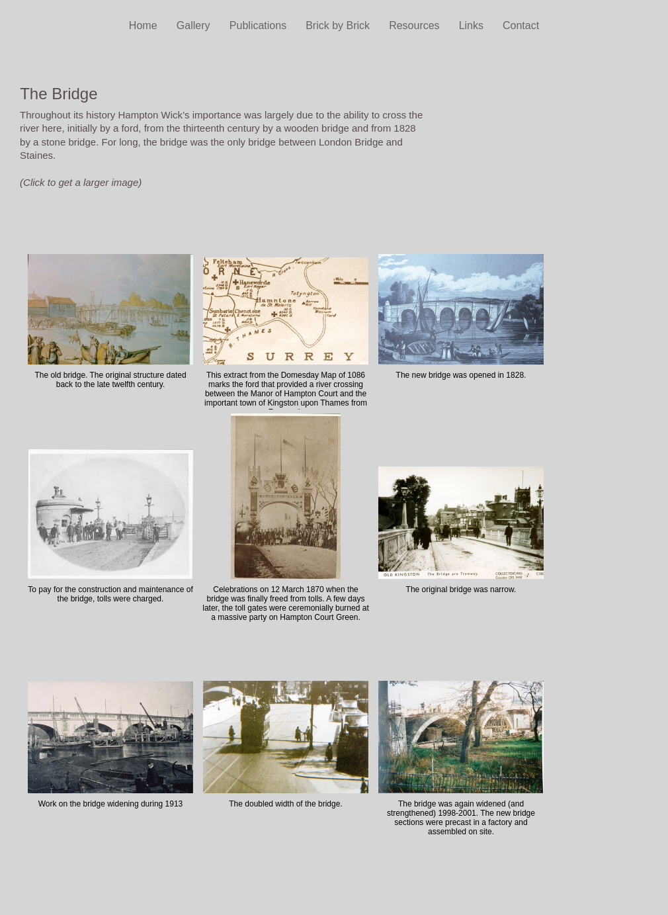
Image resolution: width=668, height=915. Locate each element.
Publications (258, 25)
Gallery (193, 25)
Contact (521, 25)
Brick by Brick (338, 25)
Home (143, 25)
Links (471, 25)
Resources (414, 25)
